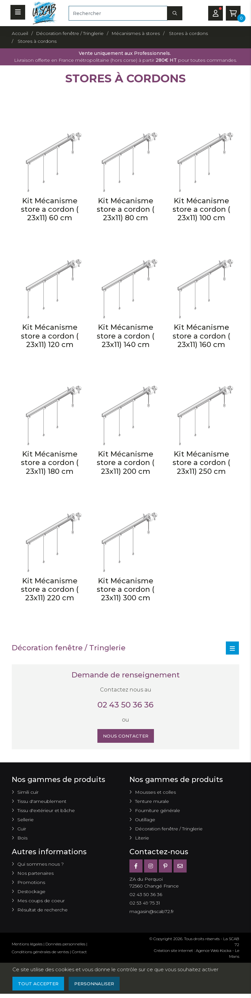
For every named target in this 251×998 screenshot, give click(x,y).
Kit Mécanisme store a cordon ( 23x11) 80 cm (125, 209)
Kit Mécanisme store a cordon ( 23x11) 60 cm (49, 209)
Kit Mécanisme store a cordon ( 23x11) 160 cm (201, 336)
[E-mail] (180, 866)
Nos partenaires (35, 874)
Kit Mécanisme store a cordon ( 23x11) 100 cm (201, 209)
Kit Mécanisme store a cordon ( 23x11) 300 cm (125, 589)
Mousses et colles (155, 793)
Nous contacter (125, 736)
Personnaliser (96, 985)
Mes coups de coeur (41, 902)
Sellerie (25, 820)
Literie (142, 839)
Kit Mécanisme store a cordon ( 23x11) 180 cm (49, 463)
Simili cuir (28, 793)
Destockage (31, 892)
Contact (79, 952)
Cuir (21, 830)
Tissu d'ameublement (41, 802)
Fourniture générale (157, 811)
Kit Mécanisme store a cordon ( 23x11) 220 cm (49, 589)
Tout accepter (39, 985)
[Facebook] (135, 866)
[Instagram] (150, 866)
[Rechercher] (118, 13)
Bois (22, 839)
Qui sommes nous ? (40, 865)
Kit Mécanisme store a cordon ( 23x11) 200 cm (125, 463)
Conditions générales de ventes (40, 952)
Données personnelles (65, 944)
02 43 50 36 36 (125, 704)
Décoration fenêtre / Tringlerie (169, 830)
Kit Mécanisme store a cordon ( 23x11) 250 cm (201, 463)
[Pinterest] (165, 866)
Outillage (145, 820)
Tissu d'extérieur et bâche (46, 811)
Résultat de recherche (42, 911)
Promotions (31, 883)
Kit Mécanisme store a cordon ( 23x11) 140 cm (125, 336)
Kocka (225, 951)
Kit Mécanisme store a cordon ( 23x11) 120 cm (49, 336)
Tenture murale (152, 802)
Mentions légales (27, 944)
